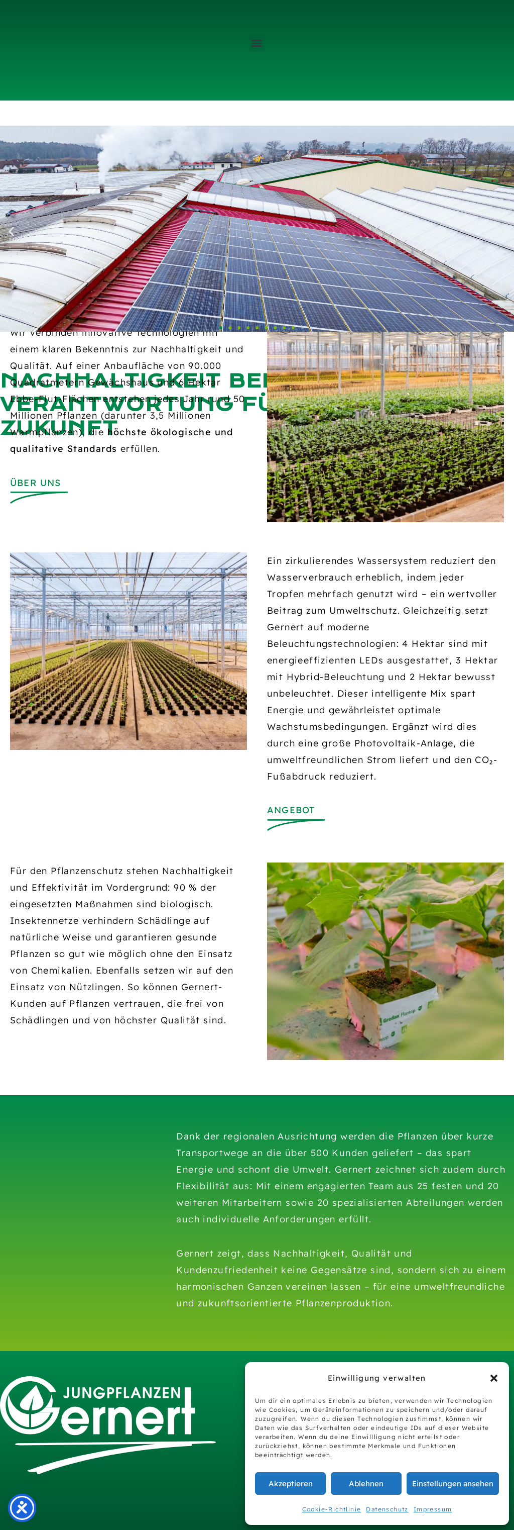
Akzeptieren (291, 1483)
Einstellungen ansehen (452, 1483)
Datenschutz (387, 1509)
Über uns (35, 483)
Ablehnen (366, 1483)
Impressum (433, 1509)
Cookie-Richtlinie (331, 1509)
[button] (494, 1378)
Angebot (291, 810)
